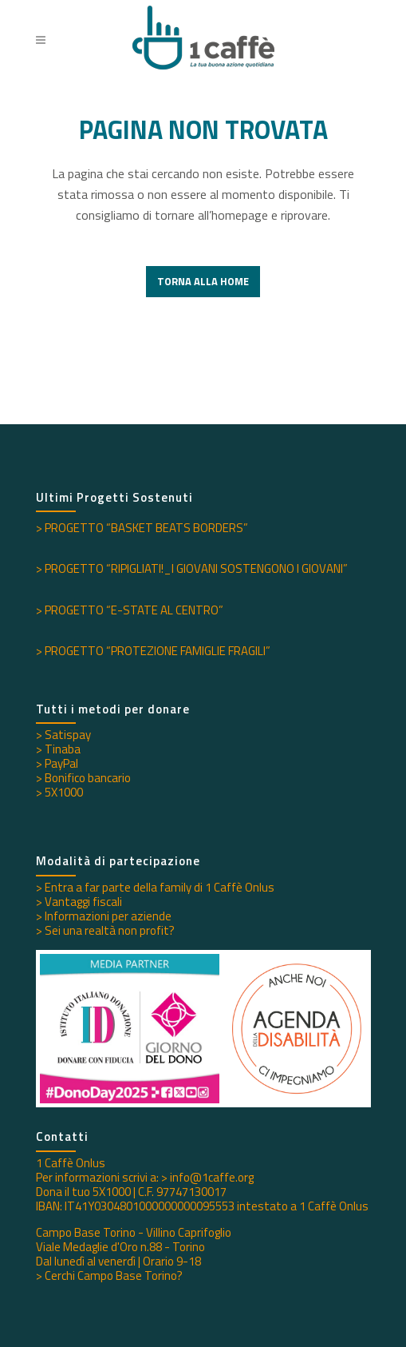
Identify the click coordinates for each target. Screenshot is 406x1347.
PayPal (61, 763)
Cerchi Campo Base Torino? (114, 1275)
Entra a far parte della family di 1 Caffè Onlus (159, 887)
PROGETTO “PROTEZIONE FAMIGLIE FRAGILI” (157, 651)
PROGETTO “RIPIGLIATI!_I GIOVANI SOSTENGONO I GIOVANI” (196, 568)
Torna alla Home (203, 281)
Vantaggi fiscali (83, 901)
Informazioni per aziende (108, 916)
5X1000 (64, 792)
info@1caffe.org (212, 1177)
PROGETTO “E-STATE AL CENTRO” (134, 610)
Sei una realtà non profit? (110, 930)
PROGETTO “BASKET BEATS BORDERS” (146, 528)
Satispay (68, 734)
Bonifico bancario (88, 778)
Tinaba (63, 749)
